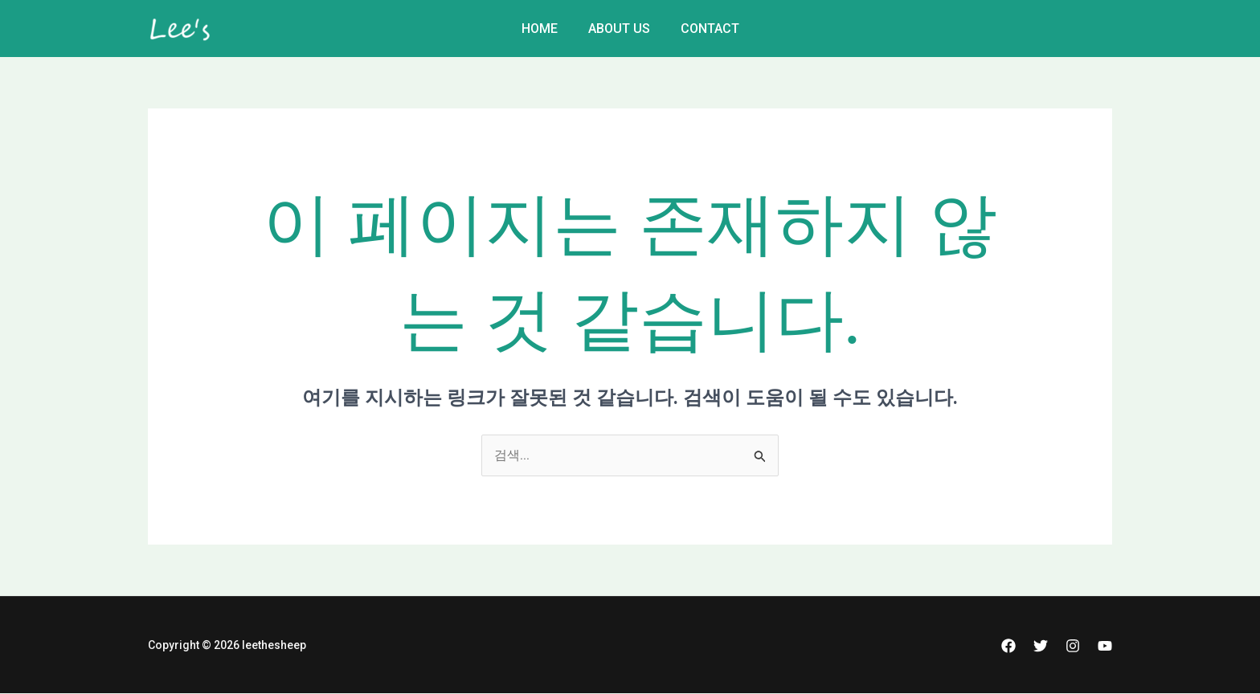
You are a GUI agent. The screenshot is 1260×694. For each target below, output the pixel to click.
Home (544, 28)
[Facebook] (1008, 646)
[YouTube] (1105, 646)
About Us (619, 28)
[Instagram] (1073, 646)
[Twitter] (1040, 646)
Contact (705, 28)
